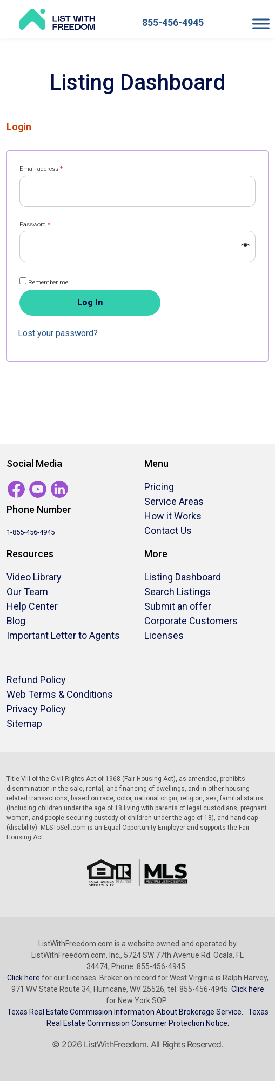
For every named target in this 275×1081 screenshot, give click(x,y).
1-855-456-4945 (30, 532)
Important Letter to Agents (63, 635)
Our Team (27, 591)
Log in (90, 302)
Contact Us (168, 530)
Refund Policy (36, 679)
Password (34, 224)
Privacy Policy (36, 709)
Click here (23, 977)
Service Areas (174, 501)
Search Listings (177, 591)
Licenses (164, 635)
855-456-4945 (173, 22)
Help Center (32, 606)
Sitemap (24, 723)
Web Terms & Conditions (59, 694)
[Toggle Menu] (261, 23)
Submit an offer (177, 606)
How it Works (173, 516)
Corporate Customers (191, 620)
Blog (15, 620)
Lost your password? (58, 333)
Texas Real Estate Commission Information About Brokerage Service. (125, 1011)
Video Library (34, 577)
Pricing (159, 486)
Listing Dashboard (182, 577)
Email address (41, 168)
